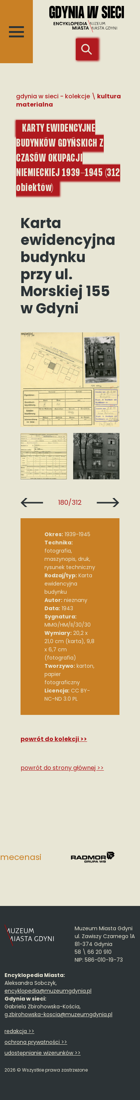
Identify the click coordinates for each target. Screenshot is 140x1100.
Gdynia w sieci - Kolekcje (53, 96)
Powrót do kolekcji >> (54, 739)
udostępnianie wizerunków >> (42, 1053)
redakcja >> (19, 1031)
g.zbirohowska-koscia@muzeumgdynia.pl (58, 1014)
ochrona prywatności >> (35, 1042)
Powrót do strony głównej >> (62, 767)
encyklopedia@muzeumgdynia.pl (47, 991)
